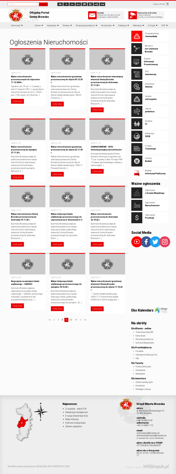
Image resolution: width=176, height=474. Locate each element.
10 (71, 320)
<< (50, 320)
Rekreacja (137, 25)
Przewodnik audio (143, 366)
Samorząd (15, 25)
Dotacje (66, 25)
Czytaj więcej (17, 101)
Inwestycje (51, 25)
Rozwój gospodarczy (85, 25)
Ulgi (137, 358)
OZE (163, 25)
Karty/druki (140, 336)
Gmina (37, 25)
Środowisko (106, 25)
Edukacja (122, 25)
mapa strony (160, 4)
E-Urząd (151, 25)
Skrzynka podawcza (144, 339)
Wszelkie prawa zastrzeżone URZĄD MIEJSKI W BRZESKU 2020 (39, 466)
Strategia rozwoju (143, 389)
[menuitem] (15, 25)
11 (76, 320)
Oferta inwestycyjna (144, 382)
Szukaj (43, 4)
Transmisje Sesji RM (144, 332)
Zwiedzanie (140, 370)
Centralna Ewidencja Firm (146, 355)
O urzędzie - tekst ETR (75, 408)
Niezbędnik (140, 374)
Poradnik (139, 351)
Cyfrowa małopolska (75, 423)
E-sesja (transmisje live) (76, 416)
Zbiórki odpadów (73, 426)
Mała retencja (72, 419)
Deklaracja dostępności (76, 412)
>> (85, 320)
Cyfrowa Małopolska (145, 343)
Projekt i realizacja (146, 467)
